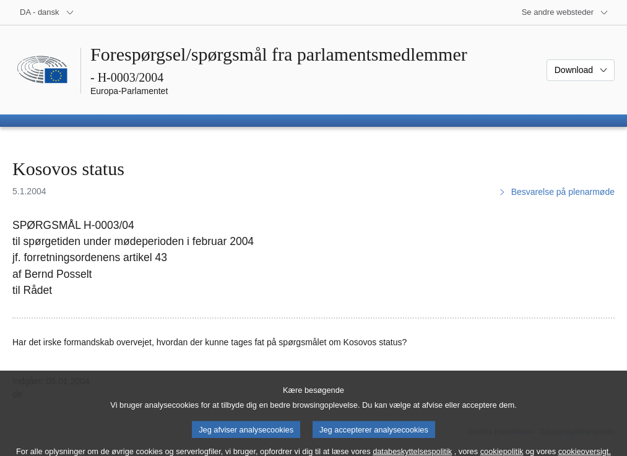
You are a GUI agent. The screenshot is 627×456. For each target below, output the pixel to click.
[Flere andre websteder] (565, 12)
